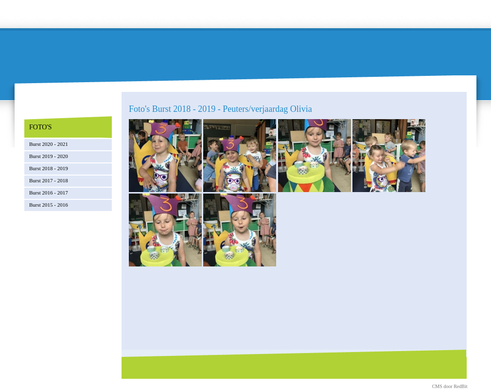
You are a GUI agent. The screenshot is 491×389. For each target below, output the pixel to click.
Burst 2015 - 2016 (48, 205)
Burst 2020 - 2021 (48, 144)
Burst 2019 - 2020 (48, 156)
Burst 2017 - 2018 (48, 180)
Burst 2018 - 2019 (48, 168)
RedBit (460, 386)
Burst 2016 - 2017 (48, 192)
